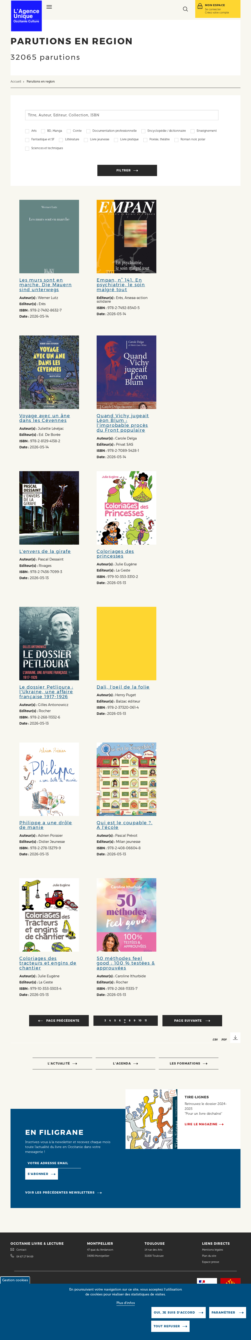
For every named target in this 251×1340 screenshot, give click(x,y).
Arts (33, 131)
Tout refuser (167, 1330)
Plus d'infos (125, 1307)
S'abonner (38, 1174)
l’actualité (59, 1063)
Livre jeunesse (99, 140)
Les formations (185, 1063)
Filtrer (123, 170)
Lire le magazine (201, 1124)
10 (140, 1020)
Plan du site (209, 1255)
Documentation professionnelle (114, 131)
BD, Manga (54, 131)
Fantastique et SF (42, 140)
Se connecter (213, 9)
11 (146, 1020)
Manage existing (75, 1174)
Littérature (72, 140)
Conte (77, 131)
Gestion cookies (15, 1284)
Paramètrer (224, 1317)
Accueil (16, 81)
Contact (21, 1249)
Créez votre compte (217, 12)
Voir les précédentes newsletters (60, 1192)
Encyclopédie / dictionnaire (167, 131)
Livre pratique (129, 140)
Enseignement (207, 131)
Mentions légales (213, 1249)
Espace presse (210, 1262)
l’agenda (122, 1063)
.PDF (224, 1039)
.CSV (215, 1039)
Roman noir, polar (193, 140)
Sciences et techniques (47, 148)
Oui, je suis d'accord (175, 1317)
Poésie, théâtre (159, 140)
